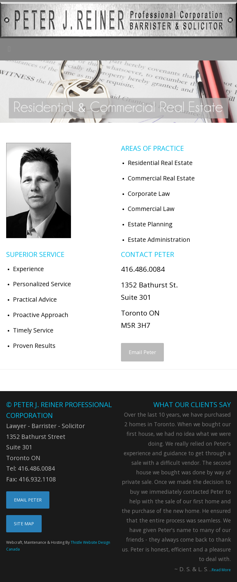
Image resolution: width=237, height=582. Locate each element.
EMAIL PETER (28, 500)
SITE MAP (24, 523)
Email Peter (142, 352)
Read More (221, 569)
